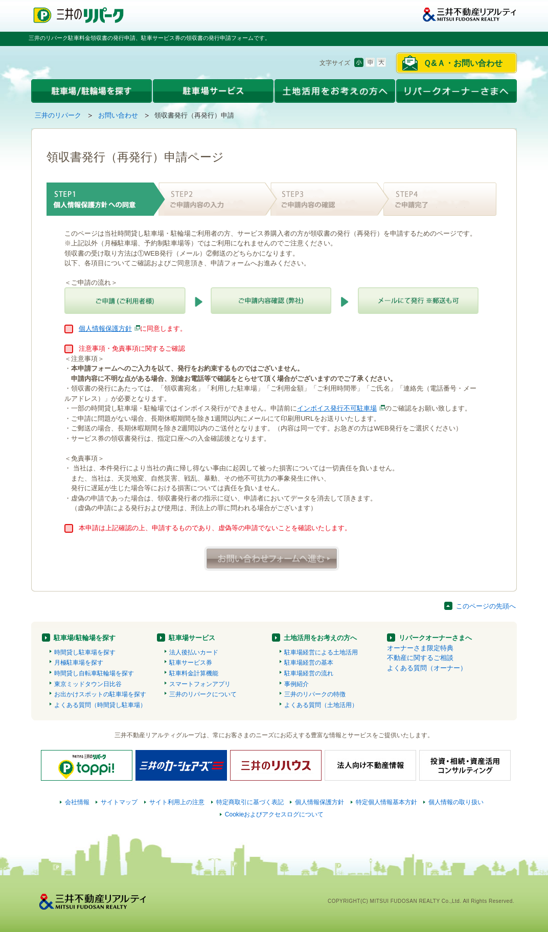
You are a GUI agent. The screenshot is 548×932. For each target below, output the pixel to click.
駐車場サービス (192, 638)
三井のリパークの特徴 (315, 694)
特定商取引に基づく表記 (250, 802)
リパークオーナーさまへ (435, 638)
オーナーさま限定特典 (420, 648)
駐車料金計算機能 (193, 673)
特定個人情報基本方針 (386, 802)
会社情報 (77, 802)
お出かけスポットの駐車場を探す (100, 694)
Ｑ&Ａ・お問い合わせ (463, 63)
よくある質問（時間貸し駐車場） (100, 705)
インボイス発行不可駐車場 (337, 408)
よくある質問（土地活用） (321, 705)
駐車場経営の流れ (308, 673)
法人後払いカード (193, 652)
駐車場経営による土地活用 (321, 652)
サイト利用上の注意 (176, 802)
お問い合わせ (118, 115)
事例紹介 (296, 684)
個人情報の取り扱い (456, 802)
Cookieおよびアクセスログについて (274, 814)
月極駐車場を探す (78, 662)
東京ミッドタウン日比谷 (88, 684)
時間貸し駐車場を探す (85, 652)
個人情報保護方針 (105, 328)
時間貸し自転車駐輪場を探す (94, 673)
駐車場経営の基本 (308, 662)
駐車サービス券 (190, 662)
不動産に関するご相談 (420, 658)
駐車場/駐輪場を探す (85, 638)
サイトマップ (119, 802)
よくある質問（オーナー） (427, 668)
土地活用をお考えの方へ (320, 638)
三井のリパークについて (203, 694)
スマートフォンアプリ (200, 684)
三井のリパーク (58, 115)
